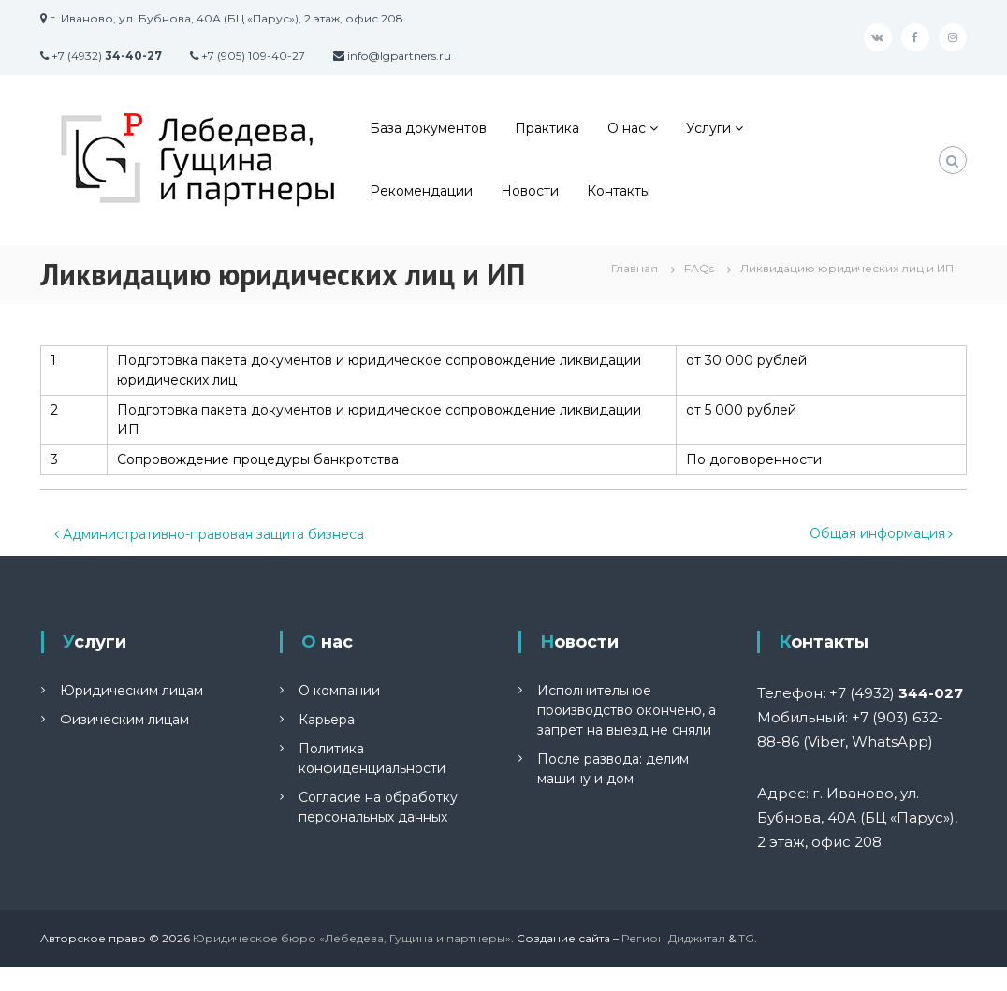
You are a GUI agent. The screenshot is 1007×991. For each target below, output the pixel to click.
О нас (626, 128)
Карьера (327, 719)
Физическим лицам (124, 719)
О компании (339, 690)
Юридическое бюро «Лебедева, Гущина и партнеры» (352, 938)
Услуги (708, 128)
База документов (428, 128)
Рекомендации (421, 190)
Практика (547, 128)
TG (746, 938)
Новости (530, 190)
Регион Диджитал (673, 938)
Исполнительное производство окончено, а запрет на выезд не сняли (626, 710)
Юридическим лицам (131, 690)
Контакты (618, 190)
